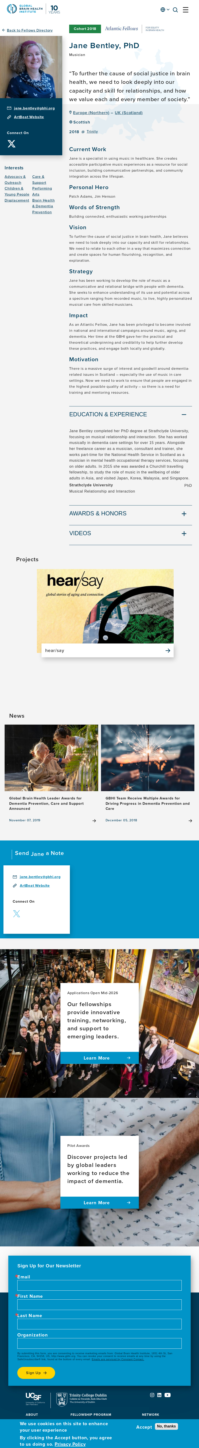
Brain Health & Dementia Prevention (43, 206)
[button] (177, 10)
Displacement (17, 200)
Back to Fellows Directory (30, 30)
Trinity (92, 131)
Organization (32, 1335)
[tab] (130, 415)
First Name (30, 1296)
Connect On (18, 132)
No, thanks (166, 1426)
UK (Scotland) (129, 112)
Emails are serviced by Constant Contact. (118, 1359)
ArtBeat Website (29, 117)
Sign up (33, 1372)
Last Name (29, 1315)
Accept (144, 1427)
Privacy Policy (70, 1444)
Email (23, 1277)
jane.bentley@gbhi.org (34, 108)
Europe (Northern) (91, 112)
